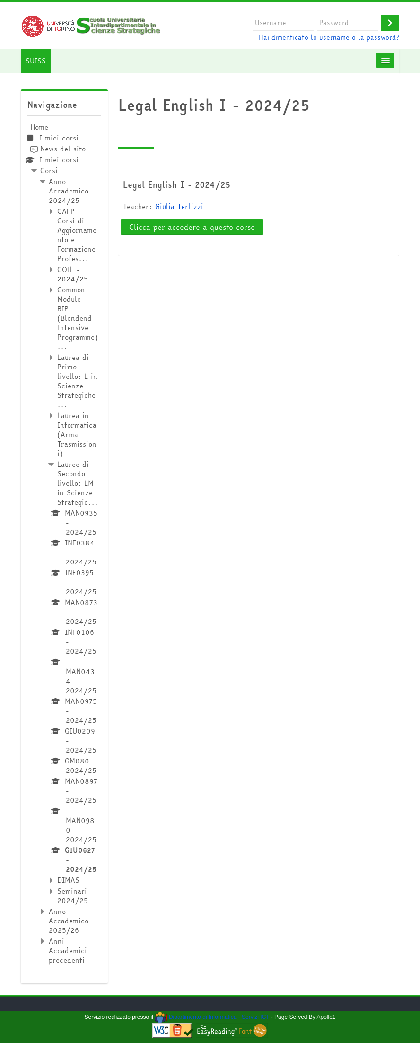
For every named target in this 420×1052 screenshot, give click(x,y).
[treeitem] (64, 544)
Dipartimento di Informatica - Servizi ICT (212, 1017)
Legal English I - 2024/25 (176, 184)
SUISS (36, 60)
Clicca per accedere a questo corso (192, 227)
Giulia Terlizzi (179, 206)
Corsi (49, 170)
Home (39, 127)
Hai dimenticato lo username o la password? (329, 37)
